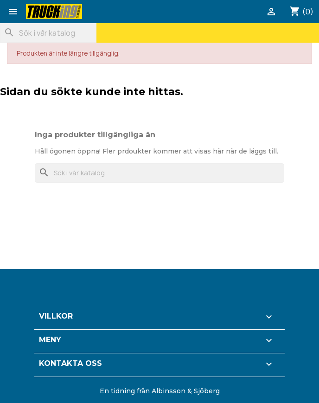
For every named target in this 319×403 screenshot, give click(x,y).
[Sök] (48, 33)
